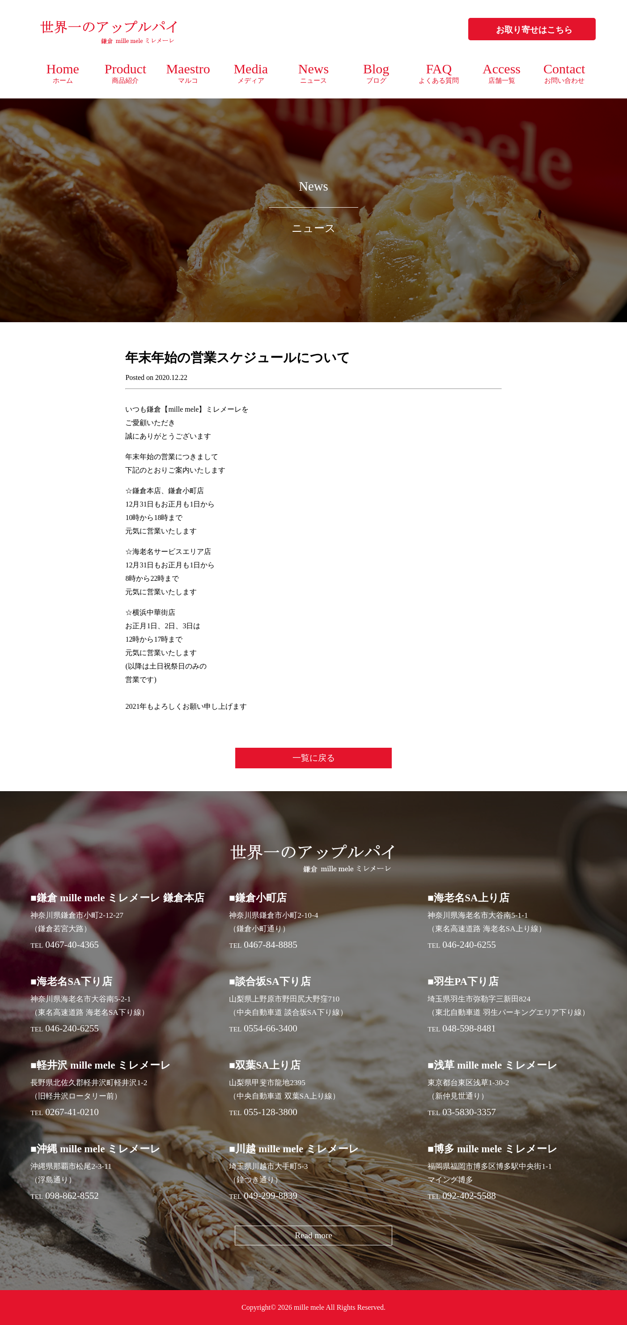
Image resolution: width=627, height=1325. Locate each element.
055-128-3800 (270, 1112)
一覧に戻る (313, 758)
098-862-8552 (72, 1195)
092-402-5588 (469, 1195)
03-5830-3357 (469, 1112)
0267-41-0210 (72, 1112)
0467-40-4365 (72, 944)
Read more (313, 1235)
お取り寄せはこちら (534, 29)
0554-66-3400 (270, 1028)
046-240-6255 (469, 944)
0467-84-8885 (270, 944)
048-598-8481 (469, 1028)
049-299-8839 (270, 1195)
